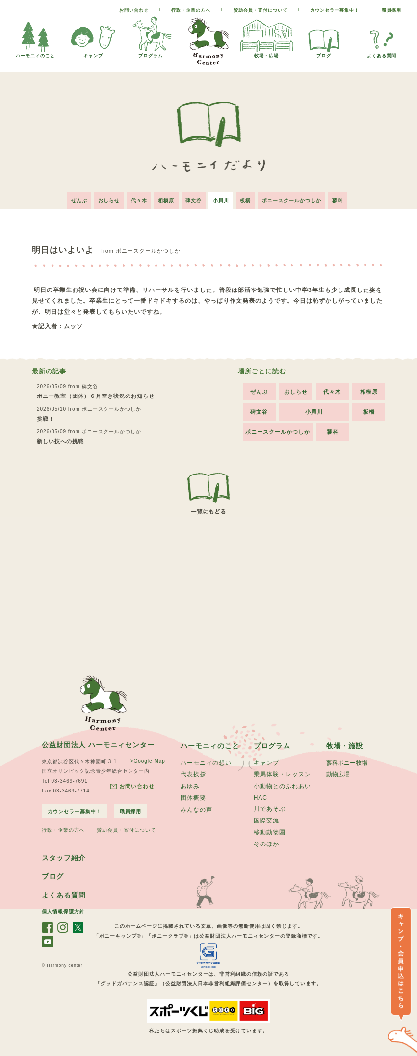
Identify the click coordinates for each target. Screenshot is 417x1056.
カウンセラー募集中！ (334, 10)
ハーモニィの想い (206, 761)
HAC (260, 797)
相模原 (164, 198)
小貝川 (222, 198)
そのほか (266, 845)
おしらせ (104, 198)
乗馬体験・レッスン (282, 773)
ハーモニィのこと (210, 744)
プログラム (151, 53)
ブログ (324, 53)
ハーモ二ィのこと (35, 53)
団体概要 (193, 797)
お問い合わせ (134, 10)
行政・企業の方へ (190, 10)
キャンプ (93, 53)
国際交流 (266, 821)
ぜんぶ (72, 198)
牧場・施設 (344, 744)
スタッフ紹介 (64, 860)
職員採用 (391, 10)
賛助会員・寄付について (260, 10)
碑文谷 (193, 198)
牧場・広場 (266, 53)
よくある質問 (382, 53)
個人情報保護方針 (63, 914)
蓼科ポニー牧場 (346, 761)
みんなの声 (196, 810)
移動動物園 (270, 833)
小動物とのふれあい (282, 785)
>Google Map (147, 758)
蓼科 (344, 198)
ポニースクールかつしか (296, 198)
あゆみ (190, 785)
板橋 (248, 198)
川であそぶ (270, 808)
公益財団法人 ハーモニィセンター (98, 742)
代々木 (136, 198)
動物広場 (338, 773)
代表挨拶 (193, 773)
